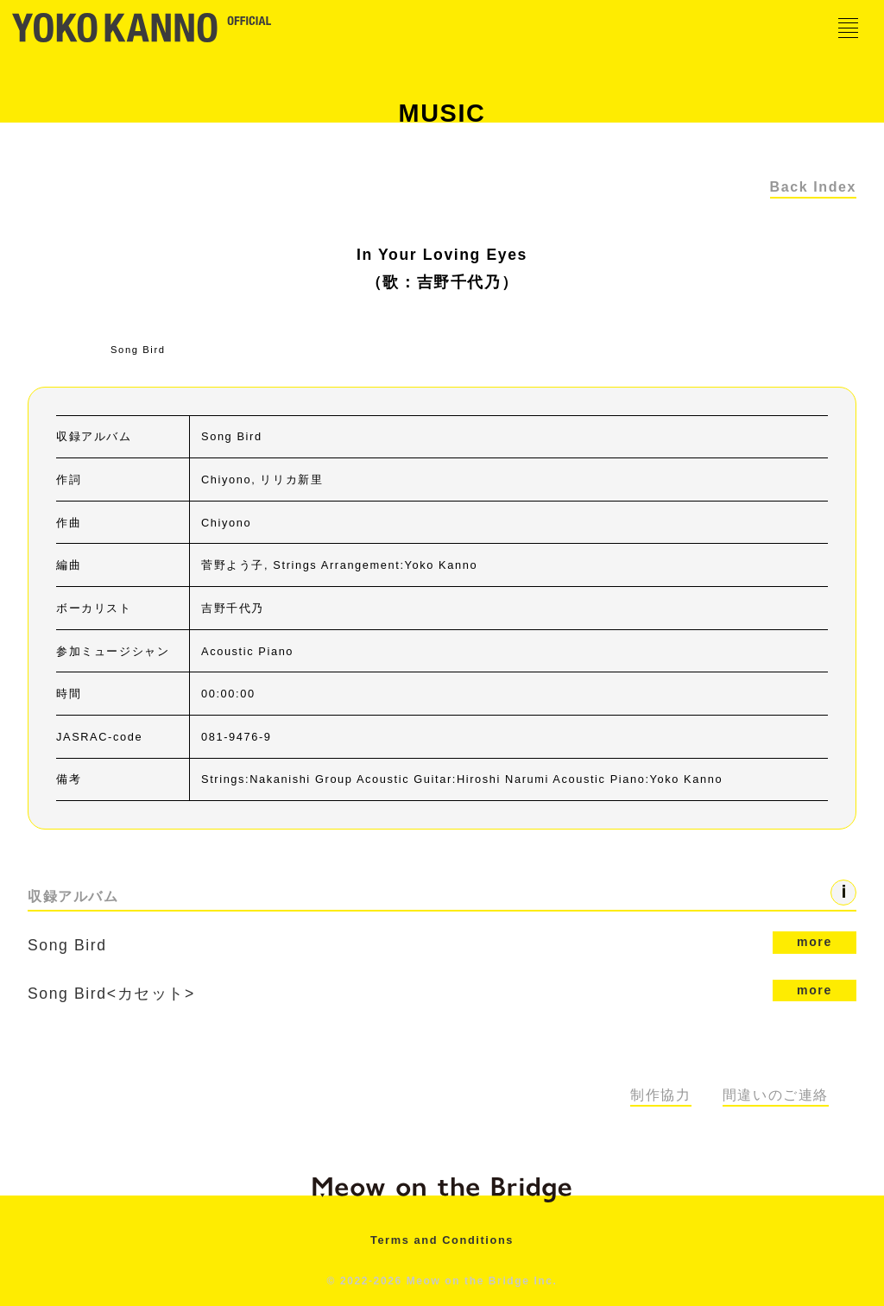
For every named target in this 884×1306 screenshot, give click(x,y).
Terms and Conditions (442, 1239)
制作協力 (660, 1095)
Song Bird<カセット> (442, 991)
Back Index (813, 187)
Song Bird (430, 944)
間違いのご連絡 (776, 1095)
